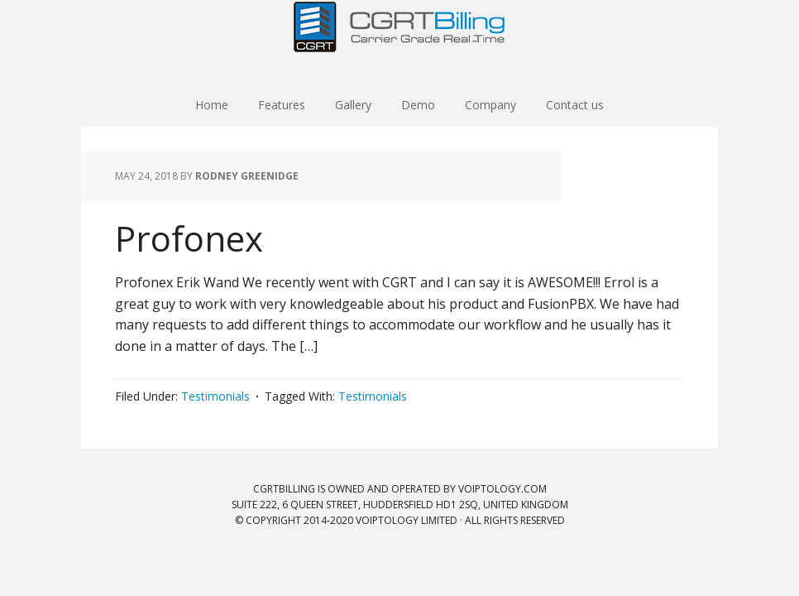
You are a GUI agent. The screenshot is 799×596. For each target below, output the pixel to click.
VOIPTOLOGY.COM (502, 489)
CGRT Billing (399, 41)
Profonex (189, 238)
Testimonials (215, 396)
